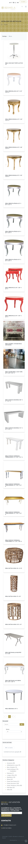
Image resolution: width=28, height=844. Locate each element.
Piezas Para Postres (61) (13, 781)
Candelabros (13, 771)
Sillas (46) (9, 789)
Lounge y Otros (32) (12, 775)
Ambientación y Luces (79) (13, 765)
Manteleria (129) (11, 777)
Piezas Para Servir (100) (13, 783)
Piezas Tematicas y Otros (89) (14, 785)
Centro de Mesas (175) (12, 769)
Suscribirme (6, 815)
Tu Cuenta (23, 1)
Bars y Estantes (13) (12, 767)
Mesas (10, 36)
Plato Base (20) (11, 787)
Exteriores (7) (10, 773)
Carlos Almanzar (21, 840)
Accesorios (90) (11, 763)
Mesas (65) (10, 779)
